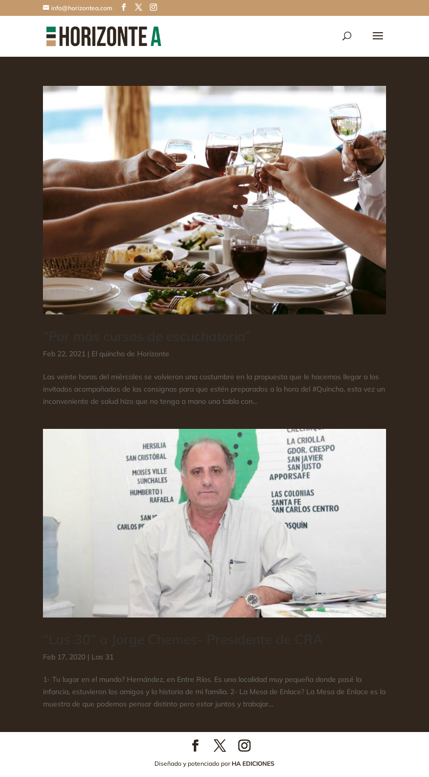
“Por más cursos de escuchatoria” (147, 336)
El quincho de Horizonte (130, 353)
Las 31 (103, 656)
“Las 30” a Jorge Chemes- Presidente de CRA (183, 639)
